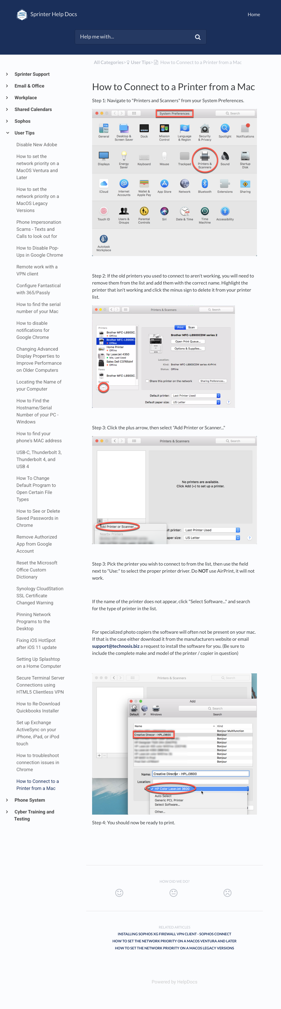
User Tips (24, 133)
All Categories (108, 62)
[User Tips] (138, 62)
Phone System (29, 800)
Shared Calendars (33, 109)
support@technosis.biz (116, 646)
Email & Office (29, 86)
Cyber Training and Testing (34, 815)
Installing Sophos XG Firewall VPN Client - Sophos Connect (174, 934)
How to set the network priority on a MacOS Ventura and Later (175, 941)
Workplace (25, 97)
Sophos (22, 121)
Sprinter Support (32, 74)
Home (254, 14)
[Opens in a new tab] (174, 982)
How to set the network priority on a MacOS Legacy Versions (174, 948)
